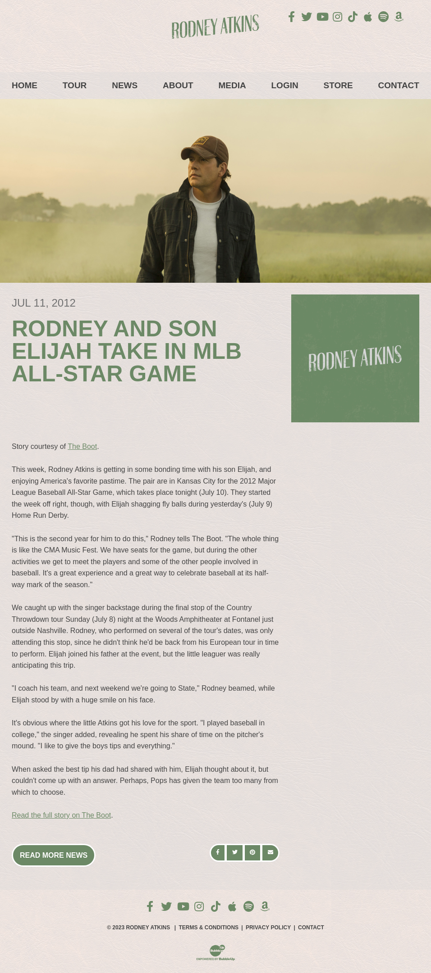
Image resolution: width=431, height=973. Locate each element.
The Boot (82, 446)
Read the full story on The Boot (61, 815)
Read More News (53, 855)
